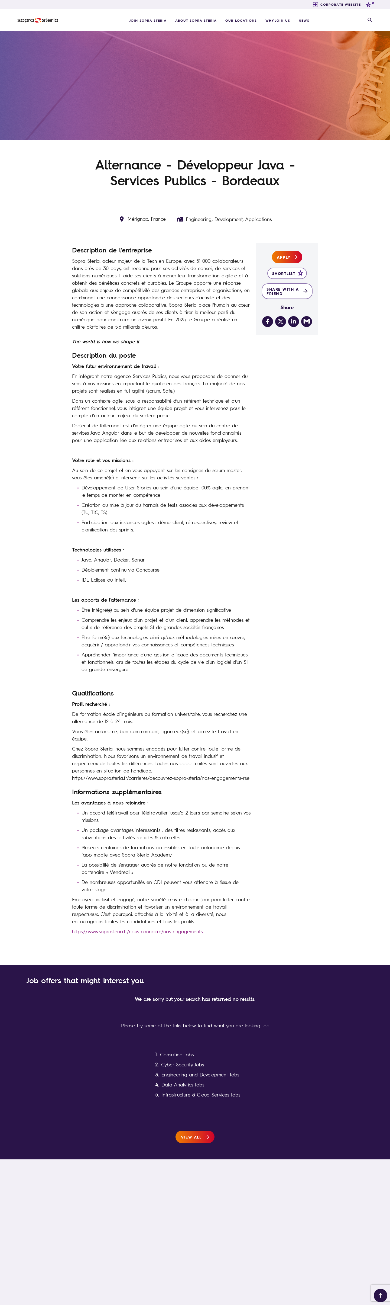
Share (287, 307)
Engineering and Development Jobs (200, 1075)
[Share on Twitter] (280, 321)
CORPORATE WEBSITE (340, 4)
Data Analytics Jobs (182, 1085)
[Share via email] (306, 321)
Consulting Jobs (177, 1054)
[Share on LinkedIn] (293, 321)
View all (191, 1136)
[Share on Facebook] (267, 321)
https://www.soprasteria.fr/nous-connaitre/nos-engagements (137, 931)
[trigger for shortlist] (369, 4)
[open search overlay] (370, 20)
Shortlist (284, 273)
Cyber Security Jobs (182, 1064)
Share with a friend (282, 291)
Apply (284, 257)
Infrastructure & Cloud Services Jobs (200, 1095)
